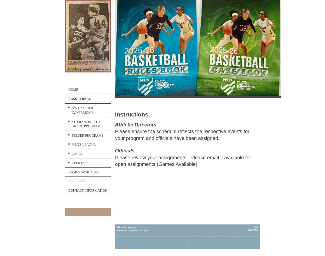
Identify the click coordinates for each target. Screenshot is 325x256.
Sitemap (132, 227)
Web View (253, 230)
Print (121, 227)
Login (255, 227)
